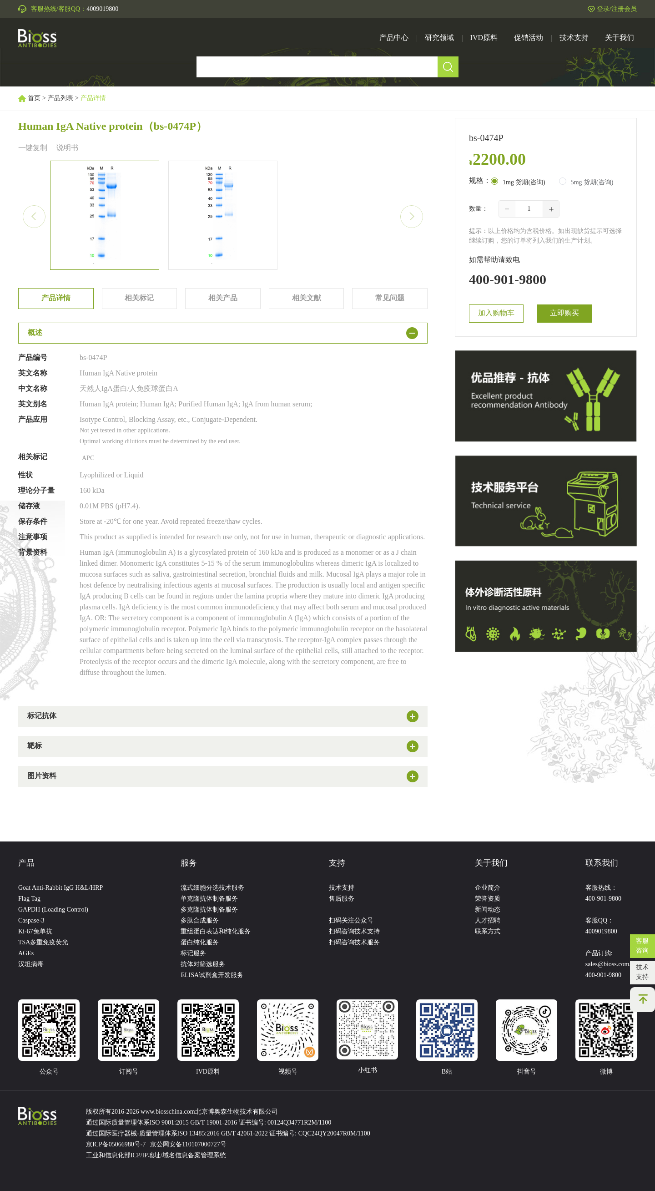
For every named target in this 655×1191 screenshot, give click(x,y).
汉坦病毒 (31, 964)
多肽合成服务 (200, 920)
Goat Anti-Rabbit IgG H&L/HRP (60, 888)
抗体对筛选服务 (203, 964)
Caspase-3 (31, 920)
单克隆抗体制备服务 (209, 899)
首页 (34, 98)
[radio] (518, 182)
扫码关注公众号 (351, 920)
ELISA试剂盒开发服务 (212, 975)
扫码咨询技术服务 (354, 942)
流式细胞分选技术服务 (212, 888)
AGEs (26, 953)
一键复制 (32, 148)
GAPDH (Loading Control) (53, 910)
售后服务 (341, 899)
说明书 (67, 148)
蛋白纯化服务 (200, 942)
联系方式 (487, 931)
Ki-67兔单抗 (35, 931)
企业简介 (487, 888)
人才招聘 (487, 920)
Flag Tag (29, 899)
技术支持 (642, 972)
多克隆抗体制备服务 (209, 910)
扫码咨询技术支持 (354, 931)
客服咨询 (642, 946)
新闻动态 (487, 910)
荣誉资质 (487, 899)
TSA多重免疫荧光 (43, 942)
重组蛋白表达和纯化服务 (216, 931)
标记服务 (193, 953)
